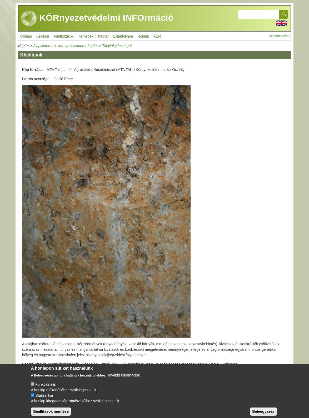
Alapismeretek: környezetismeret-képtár (65, 46)
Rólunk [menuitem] (143, 36)
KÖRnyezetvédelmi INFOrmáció (97, 18)
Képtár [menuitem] (103, 36)
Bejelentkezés (279, 36)
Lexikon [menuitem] (42, 36)
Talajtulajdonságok (117, 46)
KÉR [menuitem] (157, 36)
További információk (123, 379)
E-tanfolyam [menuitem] (123, 36)
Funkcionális (45, 388)
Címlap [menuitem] (26, 36)
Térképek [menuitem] (85, 36)
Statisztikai (44, 399)
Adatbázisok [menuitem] (63, 36)
